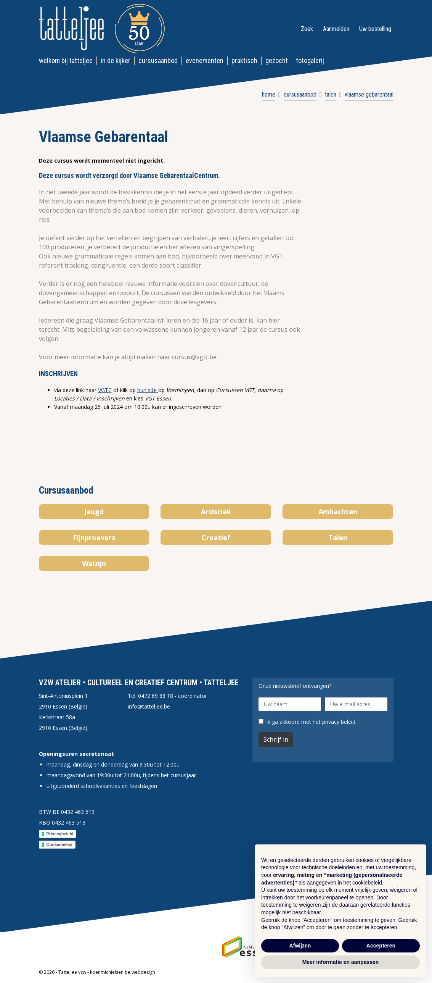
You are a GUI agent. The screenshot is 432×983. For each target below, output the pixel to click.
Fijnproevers (94, 537)
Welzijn (94, 563)
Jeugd (94, 511)
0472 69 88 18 (155, 695)
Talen (337, 537)
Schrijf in (275, 739)
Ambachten (337, 511)
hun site (147, 390)
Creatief (216, 537)
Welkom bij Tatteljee (66, 60)
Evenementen (204, 60)
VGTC (105, 390)
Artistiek (216, 511)
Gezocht (276, 60)
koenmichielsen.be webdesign (122, 972)
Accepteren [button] (380, 946)
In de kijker (115, 60)
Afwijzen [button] (300, 946)
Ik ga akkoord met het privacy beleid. (311, 722)
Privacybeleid (60, 833)
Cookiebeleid (59, 844)
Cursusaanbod (158, 60)
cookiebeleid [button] (367, 883)
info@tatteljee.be (149, 706)
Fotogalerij (310, 60)
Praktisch (244, 60)
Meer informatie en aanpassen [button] (340, 962)
